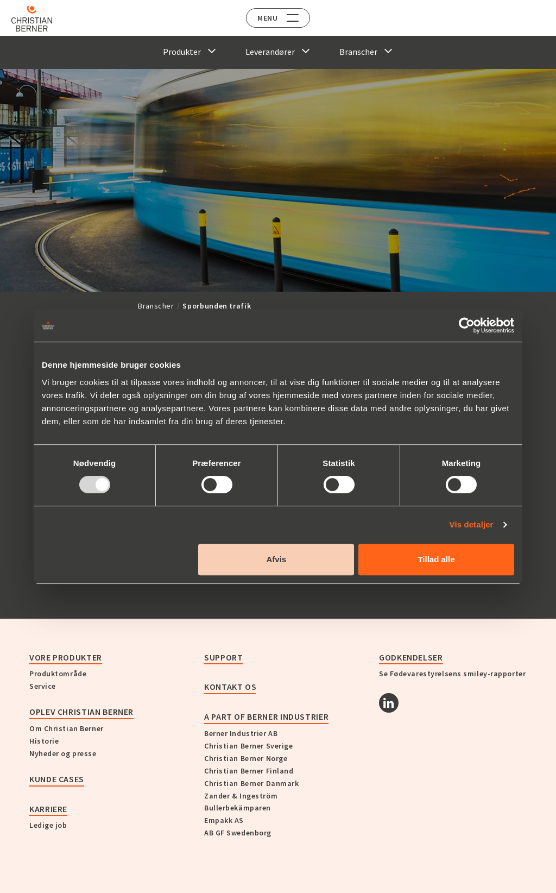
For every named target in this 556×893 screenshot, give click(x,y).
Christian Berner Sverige (248, 746)
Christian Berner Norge (245, 758)
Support (223, 657)
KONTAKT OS (230, 686)
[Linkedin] (389, 703)
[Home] (39, 18)
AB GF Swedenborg (237, 833)
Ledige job (48, 825)
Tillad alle (436, 559)
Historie (44, 741)
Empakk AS (224, 820)
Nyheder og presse (63, 753)
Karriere (48, 808)
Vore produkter (65, 657)
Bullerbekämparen (237, 808)
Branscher (156, 306)
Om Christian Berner (66, 728)
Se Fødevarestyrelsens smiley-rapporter (452, 673)
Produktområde (57, 673)
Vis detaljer (472, 524)
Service (42, 686)
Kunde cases (56, 778)
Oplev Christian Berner (81, 711)
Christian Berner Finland (248, 771)
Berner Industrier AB (240, 733)
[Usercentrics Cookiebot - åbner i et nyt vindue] (466, 325)
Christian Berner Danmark (251, 783)
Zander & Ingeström (240, 796)
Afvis (277, 559)
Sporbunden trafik (216, 306)
